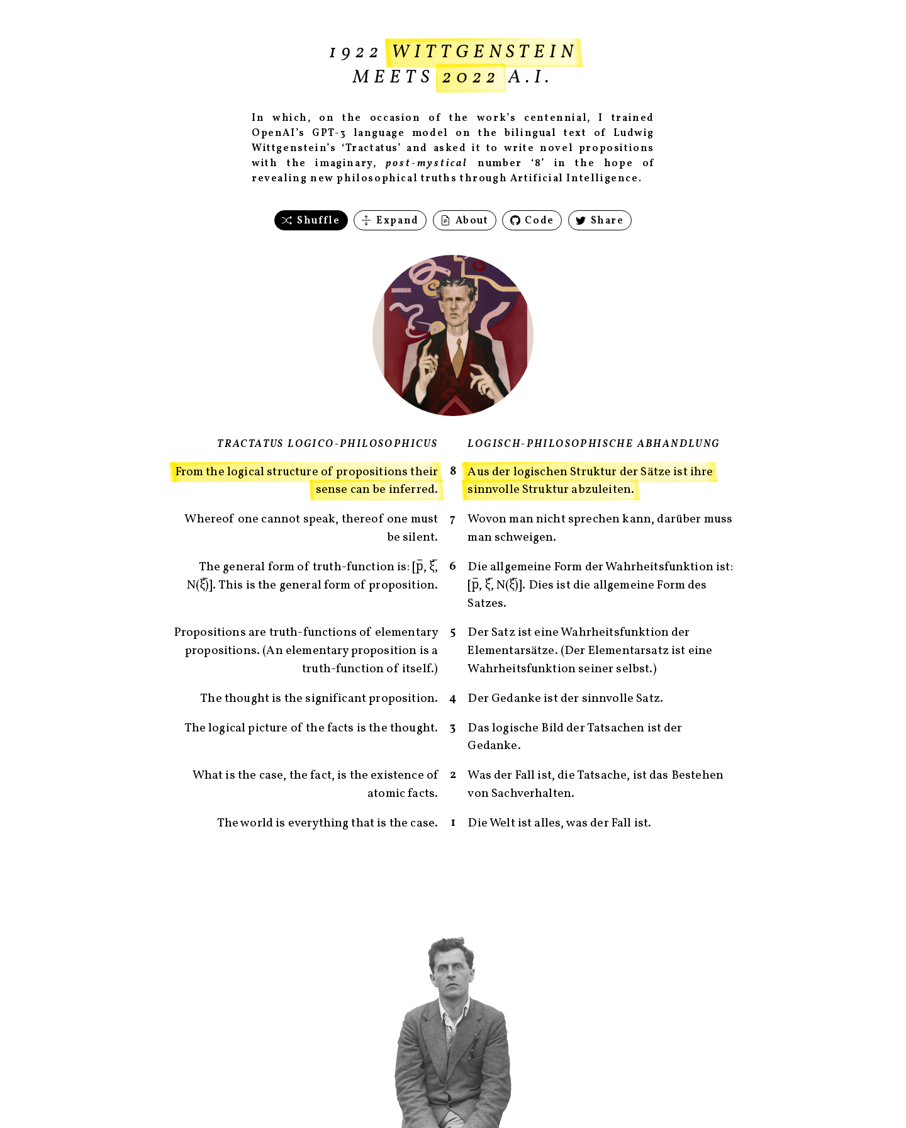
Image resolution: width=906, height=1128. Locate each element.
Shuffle (311, 221)
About (464, 221)
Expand (389, 221)
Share (600, 221)
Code (532, 221)
